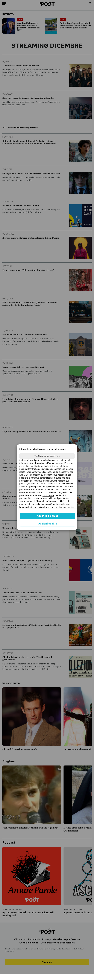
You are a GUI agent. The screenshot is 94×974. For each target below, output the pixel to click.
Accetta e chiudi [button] (47, 515)
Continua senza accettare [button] (47, 456)
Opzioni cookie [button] (47, 523)
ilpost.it (60, 498)
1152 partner (48, 495)
